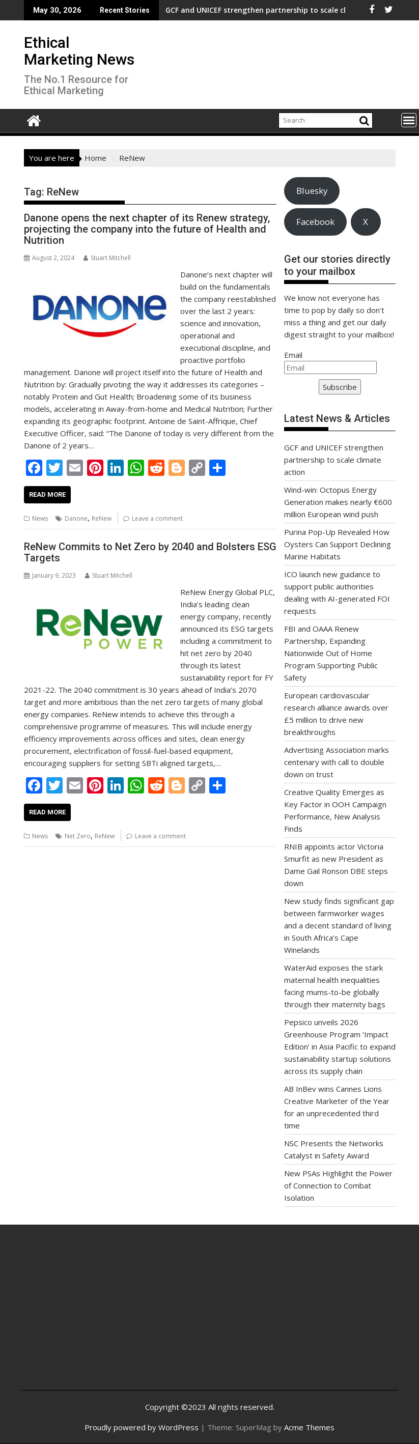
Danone (76, 518)
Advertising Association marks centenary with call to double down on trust (336, 762)
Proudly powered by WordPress (142, 1427)
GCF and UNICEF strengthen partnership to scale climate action (206, 10)
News (40, 518)
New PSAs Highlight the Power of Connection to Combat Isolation (338, 1185)
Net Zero (78, 836)
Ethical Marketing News (79, 51)
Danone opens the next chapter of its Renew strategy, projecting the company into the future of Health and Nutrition (147, 229)
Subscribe (340, 387)
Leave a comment (157, 518)
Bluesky (311, 190)
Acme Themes (309, 1427)
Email (293, 355)
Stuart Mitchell (107, 257)
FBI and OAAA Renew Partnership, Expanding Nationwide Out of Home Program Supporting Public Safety (331, 653)
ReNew (101, 518)
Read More (47, 494)
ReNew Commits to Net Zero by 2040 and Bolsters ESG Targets (150, 552)
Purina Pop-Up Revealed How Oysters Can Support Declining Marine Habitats (337, 544)
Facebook (315, 222)
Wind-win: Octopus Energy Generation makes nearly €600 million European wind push (338, 502)
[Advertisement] (92, 1315)
